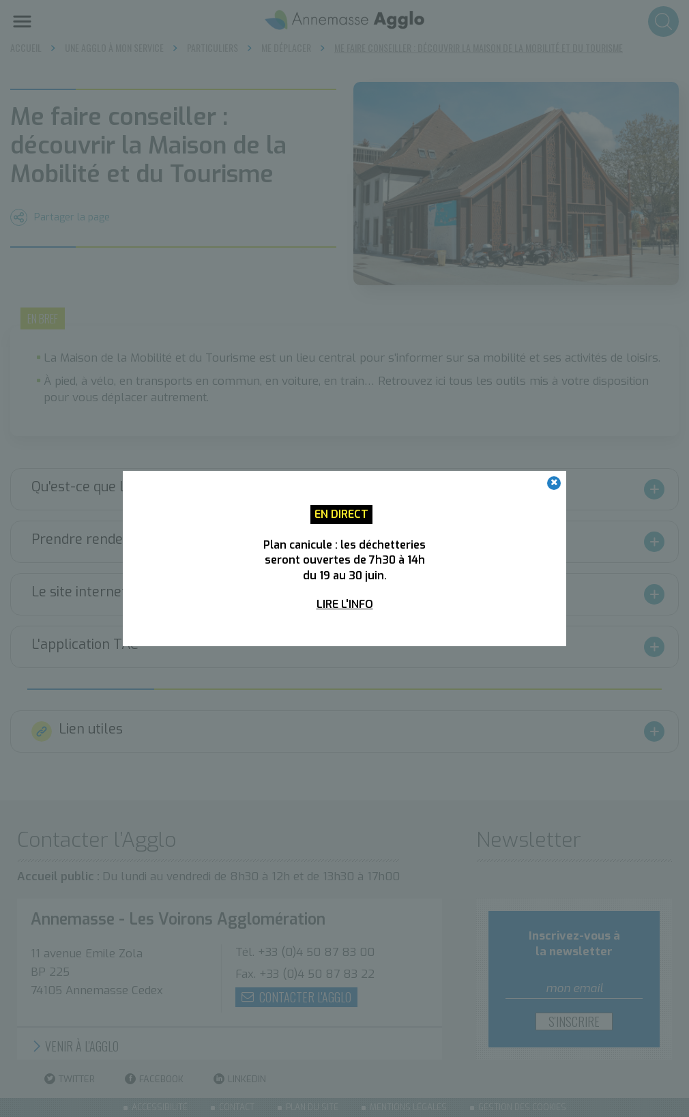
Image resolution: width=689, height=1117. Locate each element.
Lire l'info (345, 604)
